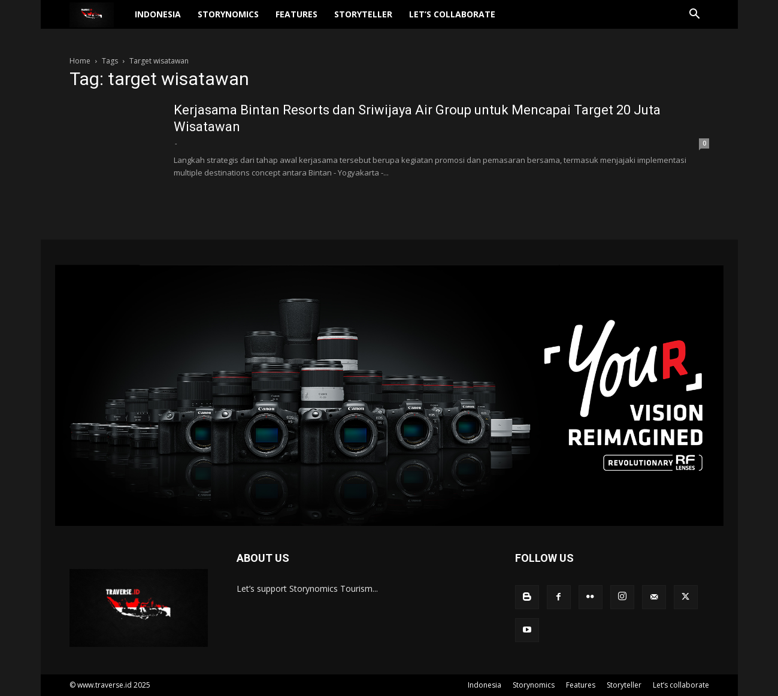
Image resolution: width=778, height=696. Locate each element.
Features (296, 14)
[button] (694, 15)
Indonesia (158, 14)
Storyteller (363, 14)
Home (79, 61)
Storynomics (228, 14)
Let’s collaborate (452, 14)
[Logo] (98, 14)
